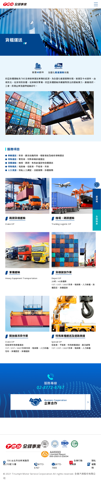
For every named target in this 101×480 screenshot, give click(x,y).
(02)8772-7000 (57, 466)
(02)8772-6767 (39, 466)
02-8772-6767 (50, 387)
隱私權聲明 (91, 464)
